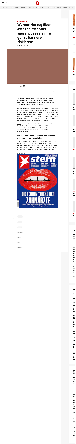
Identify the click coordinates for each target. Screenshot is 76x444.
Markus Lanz (16, 7)
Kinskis (19, 143)
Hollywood (19, 247)
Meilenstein (20, 227)
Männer (19, 237)
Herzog (19, 124)
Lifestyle (70, 7)
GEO (33, 7)
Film (22, 18)
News (3, 7)
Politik (55, 7)
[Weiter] (73, 7)
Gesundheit (65, 7)
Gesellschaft (49, 7)
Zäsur (19, 242)
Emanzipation (20, 232)
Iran (12, 7)
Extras (7, 7)
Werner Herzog (19, 216)
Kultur (18, 18)
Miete (74, 408)
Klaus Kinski (20, 222)
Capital (37, 7)
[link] (72, 3)
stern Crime (42, 7)
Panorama (59, 7)
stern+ (30, 7)
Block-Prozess (23, 7)
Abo (67, 3)
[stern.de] (37, 3)
